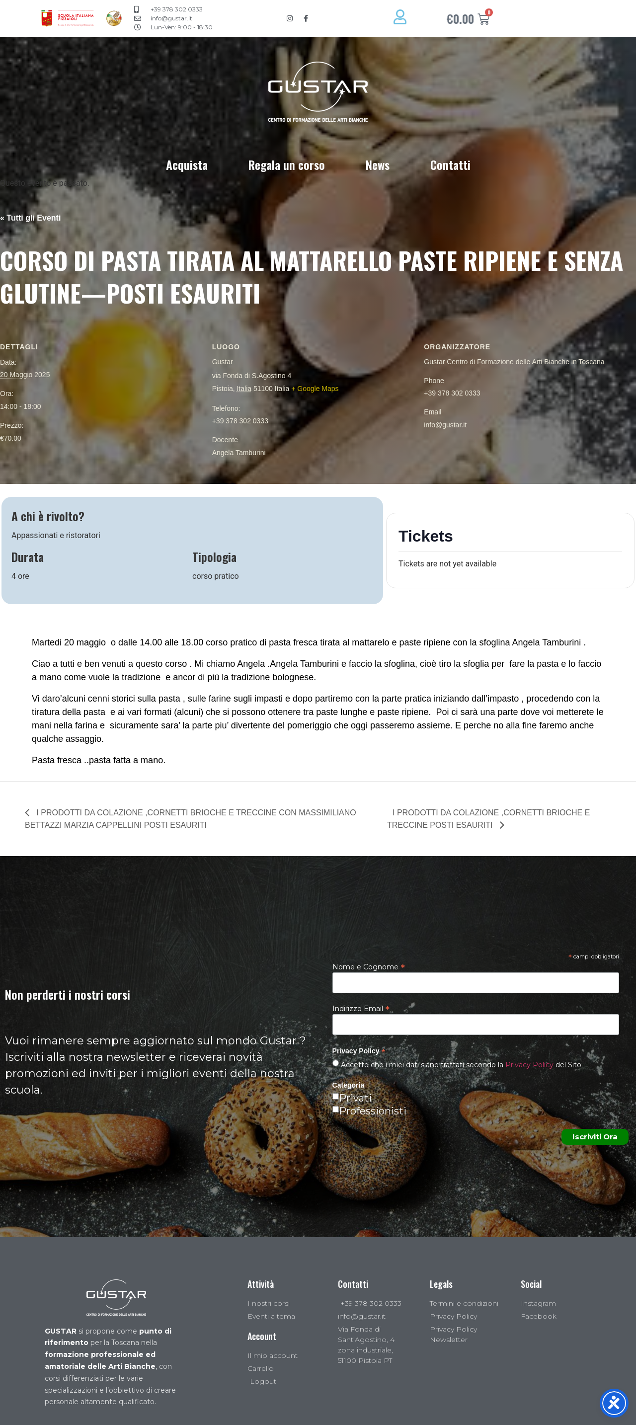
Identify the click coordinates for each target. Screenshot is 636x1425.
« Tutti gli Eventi (30, 218)
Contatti (450, 164)
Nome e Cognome (368, 966)
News (378, 164)
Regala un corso (286, 164)
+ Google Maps (314, 389)
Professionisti (372, 1111)
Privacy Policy (529, 1064)
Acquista (187, 164)
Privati (355, 1098)
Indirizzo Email (361, 1008)
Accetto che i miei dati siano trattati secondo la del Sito (460, 1064)
